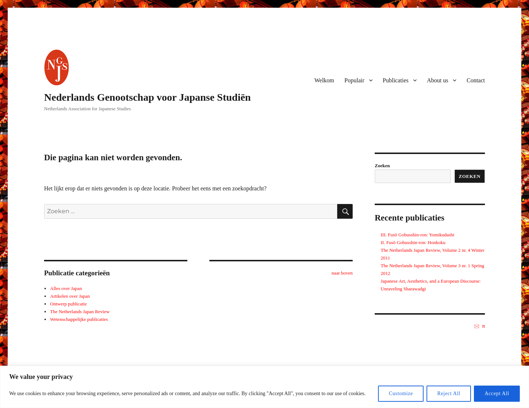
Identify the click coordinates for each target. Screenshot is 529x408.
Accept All (497, 393)
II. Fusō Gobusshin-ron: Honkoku (413, 242)
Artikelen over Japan (70, 296)
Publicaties (396, 80)
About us (437, 80)
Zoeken (382, 165)
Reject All (448, 393)
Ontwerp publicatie (68, 304)
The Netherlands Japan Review (79, 311)
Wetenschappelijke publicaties (79, 319)
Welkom (324, 80)
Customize (401, 393)
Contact (476, 80)
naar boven (342, 273)
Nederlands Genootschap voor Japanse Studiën (147, 97)
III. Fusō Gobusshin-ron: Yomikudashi (417, 234)
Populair (354, 80)
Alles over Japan (66, 288)
